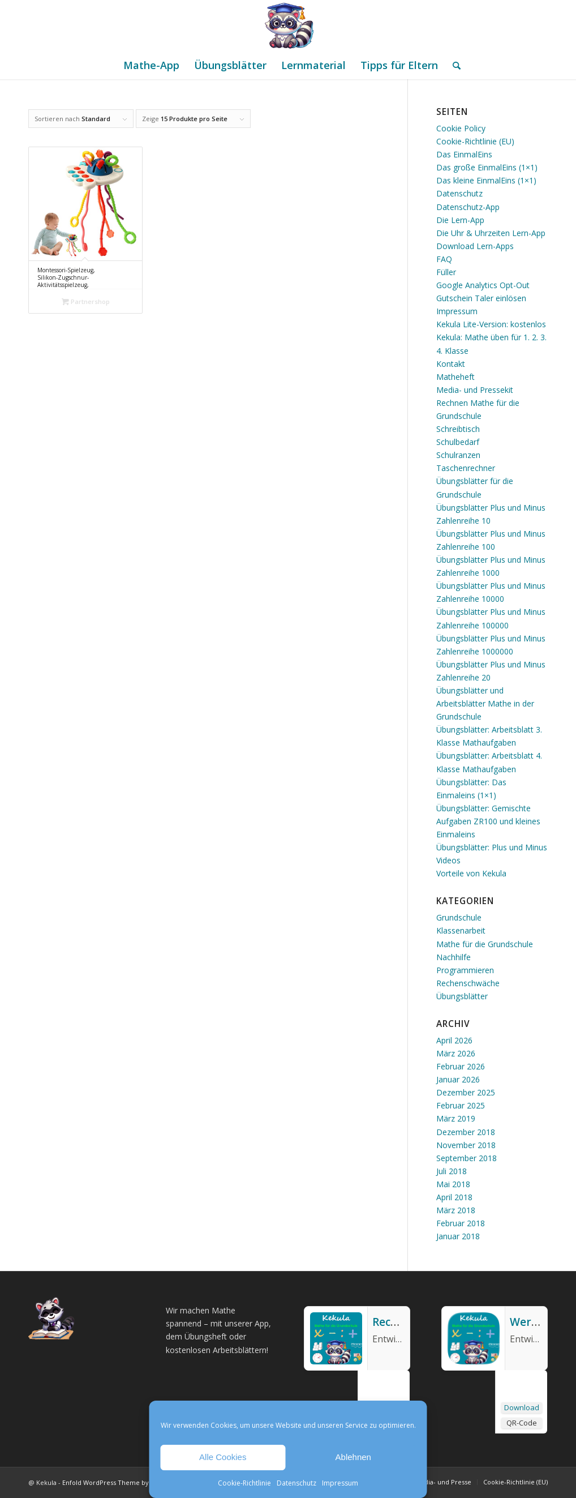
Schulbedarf (457, 441)
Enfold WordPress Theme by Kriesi (114, 1482)
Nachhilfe (453, 957)
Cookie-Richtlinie (244, 1483)
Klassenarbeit (460, 930)
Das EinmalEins (464, 154)
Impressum (340, 1483)
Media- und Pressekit (474, 389)
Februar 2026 (460, 1066)
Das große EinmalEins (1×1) (487, 167)
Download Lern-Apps (475, 246)
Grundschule (459, 917)
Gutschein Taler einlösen (481, 298)
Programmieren (465, 970)
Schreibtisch (458, 428)
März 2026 (455, 1053)
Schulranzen (458, 455)
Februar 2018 (460, 1223)
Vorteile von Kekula (471, 873)
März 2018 (455, 1210)
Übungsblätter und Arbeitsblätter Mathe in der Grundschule (485, 703)
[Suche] (453, 65)
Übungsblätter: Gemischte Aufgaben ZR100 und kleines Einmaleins (488, 821)
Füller (446, 272)
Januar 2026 (458, 1079)
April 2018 (454, 1197)
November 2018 (466, 1145)
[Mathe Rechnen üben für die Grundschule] (288, 25)
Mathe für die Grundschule (484, 944)
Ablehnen (353, 1457)
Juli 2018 (451, 1171)
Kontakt (450, 363)
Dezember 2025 (465, 1092)
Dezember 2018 (465, 1132)
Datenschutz (296, 1483)
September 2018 (466, 1158)
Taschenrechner (465, 468)
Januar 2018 (458, 1236)
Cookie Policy (460, 128)
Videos (448, 860)
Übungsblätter (462, 996)
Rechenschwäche (468, 983)
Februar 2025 (460, 1105)
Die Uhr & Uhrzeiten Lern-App (490, 233)
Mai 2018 (453, 1184)
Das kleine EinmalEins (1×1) (486, 180)
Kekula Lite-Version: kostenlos (491, 324)
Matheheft (455, 376)
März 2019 (455, 1118)
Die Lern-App (460, 220)
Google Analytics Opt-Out (483, 285)
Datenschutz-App (468, 207)
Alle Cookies (222, 1457)
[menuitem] (151, 65)
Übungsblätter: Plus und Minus (491, 847)
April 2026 (454, 1040)
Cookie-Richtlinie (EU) (475, 141)
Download (521, 1407)
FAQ (444, 259)
